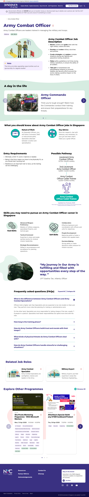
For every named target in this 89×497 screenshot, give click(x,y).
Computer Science (35, 431)
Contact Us (42, 470)
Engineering (34, 434)
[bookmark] (41, 369)
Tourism (37, 445)
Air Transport (18, 425)
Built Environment (35, 428)
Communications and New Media (22, 431)
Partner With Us (23, 474)
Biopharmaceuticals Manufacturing (22, 428)
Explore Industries (34, 5)
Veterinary (17, 448)
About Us (60, 5)
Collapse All (71, 291)
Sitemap (41, 474)
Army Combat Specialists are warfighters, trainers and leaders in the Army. (31, 376)
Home (4, 19)
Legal (31, 439)
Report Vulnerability (8, 493)
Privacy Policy (17, 493)
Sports (24, 445)
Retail (38, 442)
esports (16, 437)
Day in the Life (43, 5)
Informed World (33, 448)
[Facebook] (72, 485)
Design (22, 434)
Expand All (61, 291)
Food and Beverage (35, 437)
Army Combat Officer (13, 19)
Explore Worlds (25, 5)
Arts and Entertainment (28, 425)
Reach (31, 493)
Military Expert (68, 369)
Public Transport (24, 442)
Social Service (18, 445)
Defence (6, 34)
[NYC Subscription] (63, 485)
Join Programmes (52, 5)
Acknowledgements (25, 477)
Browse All (81, 389)
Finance (22, 437)
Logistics (36, 439)
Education (28, 434)
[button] (83, 100)
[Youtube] (77, 485)
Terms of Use (25, 493)
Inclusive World (25, 448)
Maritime (17, 442)
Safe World (14, 34)
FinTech (27, 437)
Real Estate (32, 442)
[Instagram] (67, 485)
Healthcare (25, 439)
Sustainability (30, 445)
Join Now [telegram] (67, 480)
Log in (80, 5)
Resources (22, 470)
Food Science (18, 439)
